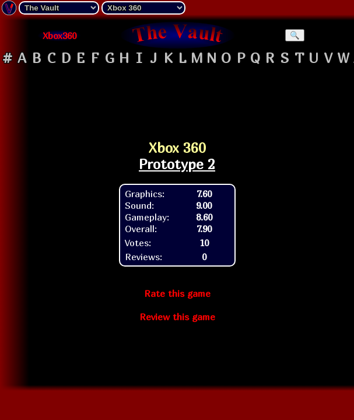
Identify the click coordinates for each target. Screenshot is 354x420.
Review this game (177, 317)
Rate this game (177, 293)
